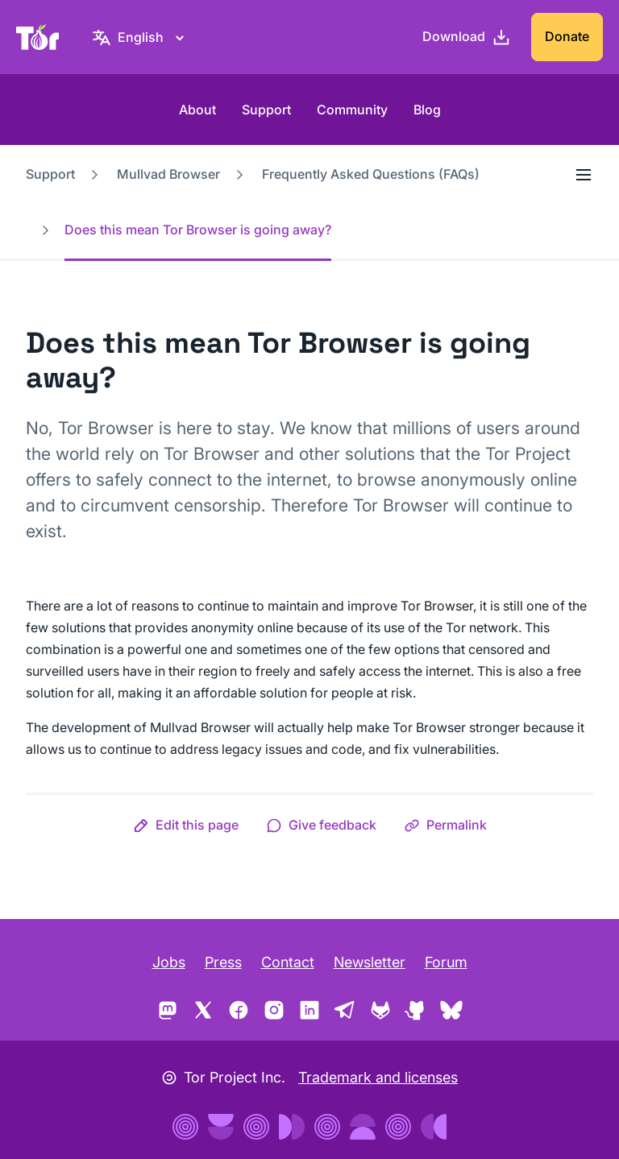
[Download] (467, 37)
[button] (185, 825)
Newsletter (369, 962)
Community (352, 109)
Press (223, 962)
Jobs (168, 962)
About (197, 109)
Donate (567, 36)
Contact (287, 962)
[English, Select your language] (140, 37)
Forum (446, 962)
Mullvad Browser (168, 174)
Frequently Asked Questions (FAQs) (371, 174)
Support (266, 109)
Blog (427, 109)
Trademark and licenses (378, 1077)
